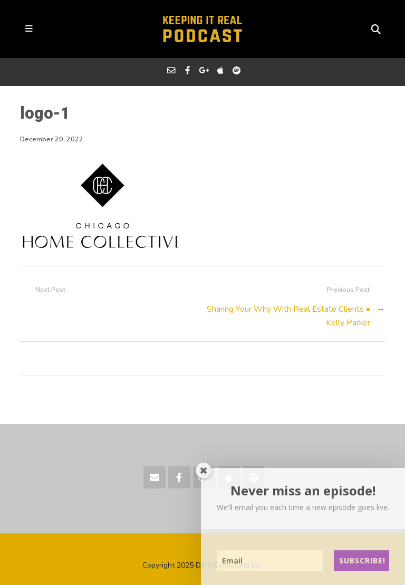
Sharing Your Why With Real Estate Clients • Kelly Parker (288, 315)
